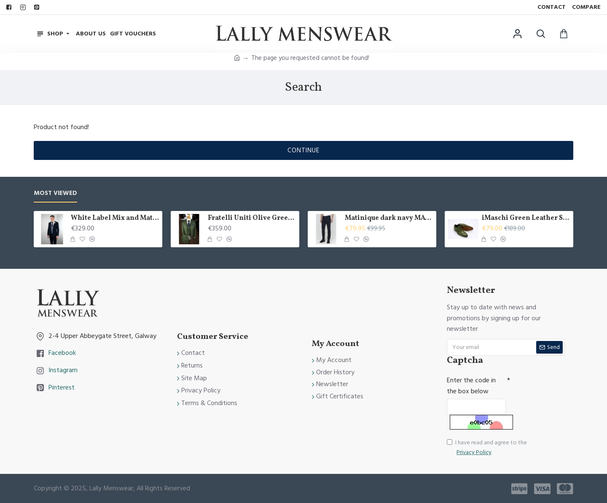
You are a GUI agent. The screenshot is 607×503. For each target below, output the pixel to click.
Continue (303, 150)
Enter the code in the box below (471, 386)
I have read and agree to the (487, 447)
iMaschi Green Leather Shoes (526, 218)
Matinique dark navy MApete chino (389, 218)
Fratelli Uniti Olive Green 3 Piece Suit (252, 218)
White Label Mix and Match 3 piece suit (115, 218)
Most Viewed (55, 193)
